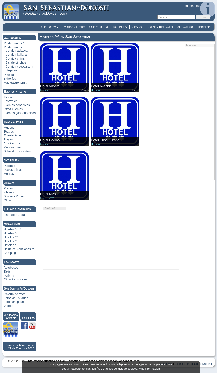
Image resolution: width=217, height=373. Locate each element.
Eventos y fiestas (73, 27)
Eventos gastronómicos (20, 113)
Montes (9, 173)
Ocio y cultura (98, 27)
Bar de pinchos (16, 62)
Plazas (8, 188)
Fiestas (9, 97)
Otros (7, 200)
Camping (10, 253)
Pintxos (9, 74)
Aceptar (102, 368)
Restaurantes (13, 47)
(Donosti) (66, 9)
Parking (9, 275)
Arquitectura (12, 143)
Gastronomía (49, 27)
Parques (9, 166)
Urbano (137, 27)
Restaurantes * (14, 43)
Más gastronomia (15, 82)
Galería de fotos (15, 294)
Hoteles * (10, 245)
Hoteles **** (12, 233)
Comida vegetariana (19, 66)
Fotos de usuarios (16, 298)
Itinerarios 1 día (14, 214)
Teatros (9, 131)
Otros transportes (15, 279)
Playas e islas (13, 169)
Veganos (12, 70)
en (192, 5)
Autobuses (11, 267)
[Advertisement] (111, 239)
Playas (8, 139)
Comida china (15, 58)
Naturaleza (120, 27)
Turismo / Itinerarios (159, 27)
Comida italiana (16, 54)
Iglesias (9, 192)
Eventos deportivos (17, 105)
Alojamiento (185, 27)
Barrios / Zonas (14, 196)
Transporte (204, 27)
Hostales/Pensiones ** (19, 249)
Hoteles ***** (12, 229)
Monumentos (12, 147)
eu (198, 5)
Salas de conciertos (17, 151)
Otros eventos (13, 109)
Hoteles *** (11, 237)
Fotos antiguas (14, 302)
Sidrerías (10, 78)
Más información (149, 368)
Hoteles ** (10, 241)
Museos (9, 127)
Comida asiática (17, 50)
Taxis (7, 271)
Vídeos (8, 306)
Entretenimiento (14, 135)
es (186, 5)
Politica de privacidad (199, 363)
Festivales (10, 101)
